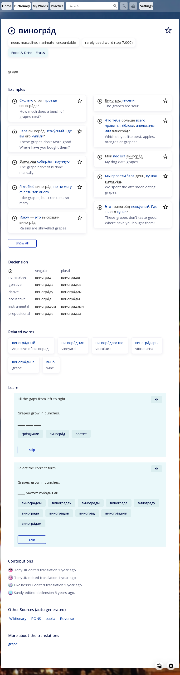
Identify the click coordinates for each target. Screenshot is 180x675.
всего (140, 120)
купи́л (121, 211)
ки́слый (128, 100)
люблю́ (28, 186)
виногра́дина (23, 361)
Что (108, 120)
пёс (116, 156)
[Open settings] (171, 666)
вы (21, 136)
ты (107, 211)
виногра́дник (73, 342)
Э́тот (23, 130)
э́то (38, 217)
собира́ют (45, 161)
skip (32, 450)
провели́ (119, 175)
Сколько (26, 100)
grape (13, 643)
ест (123, 156)
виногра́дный (23, 342)
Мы (108, 175)
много (44, 191)
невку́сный (55, 130)
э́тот (131, 175)
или (108, 130)
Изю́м (24, 217)
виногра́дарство (109, 342)
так (35, 191)
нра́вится (113, 125)
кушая (151, 175)
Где (69, 130)
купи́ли (37, 136)
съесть (25, 191)
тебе (116, 120)
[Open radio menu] (159, 666)
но (56, 186)
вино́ (50, 361)
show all (22, 243)
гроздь (51, 100)
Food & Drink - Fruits (28, 52)
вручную (62, 161)
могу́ (68, 186)
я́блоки (128, 125)
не (61, 186)
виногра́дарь (146, 342)
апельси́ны (145, 125)
